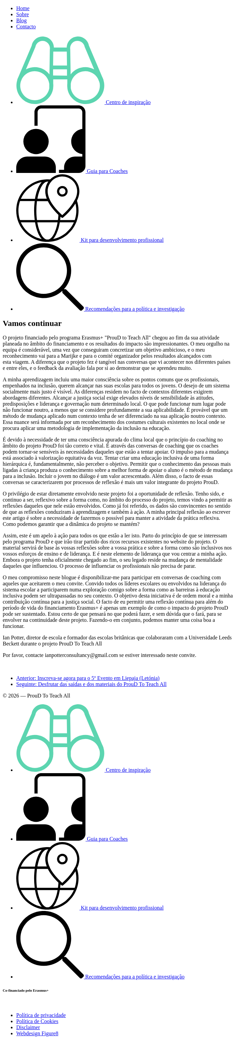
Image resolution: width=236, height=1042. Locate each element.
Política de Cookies (37, 1021)
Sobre (22, 14)
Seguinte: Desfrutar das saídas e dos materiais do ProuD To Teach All (91, 684)
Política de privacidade (41, 1015)
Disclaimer (28, 1027)
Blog (21, 20)
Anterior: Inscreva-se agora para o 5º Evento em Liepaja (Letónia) (88, 678)
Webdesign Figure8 (37, 1033)
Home (22, 8)
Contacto (26, 26)
